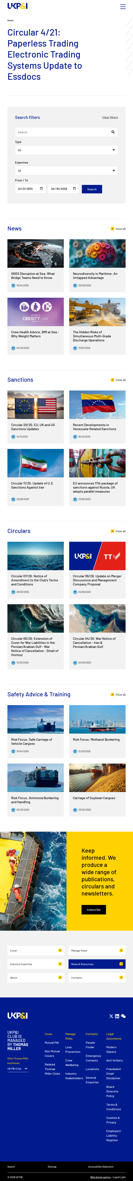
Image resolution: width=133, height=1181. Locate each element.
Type (18, 142)
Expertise (21, 162)
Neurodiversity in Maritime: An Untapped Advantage (95, 275)
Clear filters (110, 117)
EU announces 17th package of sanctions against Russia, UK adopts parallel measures (95, 487)
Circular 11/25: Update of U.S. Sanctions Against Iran (32, 485)
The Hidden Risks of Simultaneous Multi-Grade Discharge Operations (92, 336)
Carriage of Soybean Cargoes (94, 798)
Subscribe (94, 909)
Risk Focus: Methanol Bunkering (96, 739)
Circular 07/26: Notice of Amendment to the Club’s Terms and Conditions (34, 580)
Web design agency (100, 1177)
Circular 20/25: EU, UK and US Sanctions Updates (33, 427)
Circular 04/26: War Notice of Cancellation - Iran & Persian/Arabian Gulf (94, 642)
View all (120, 228)
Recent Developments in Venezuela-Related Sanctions (94, 427)
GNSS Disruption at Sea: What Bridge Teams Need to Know (33, 275)
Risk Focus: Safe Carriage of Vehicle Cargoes (31, 741)
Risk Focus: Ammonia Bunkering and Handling (35, 800)
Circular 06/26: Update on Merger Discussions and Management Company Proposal (97, 580)
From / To (21, 180)
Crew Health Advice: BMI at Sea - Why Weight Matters (35, 334)
